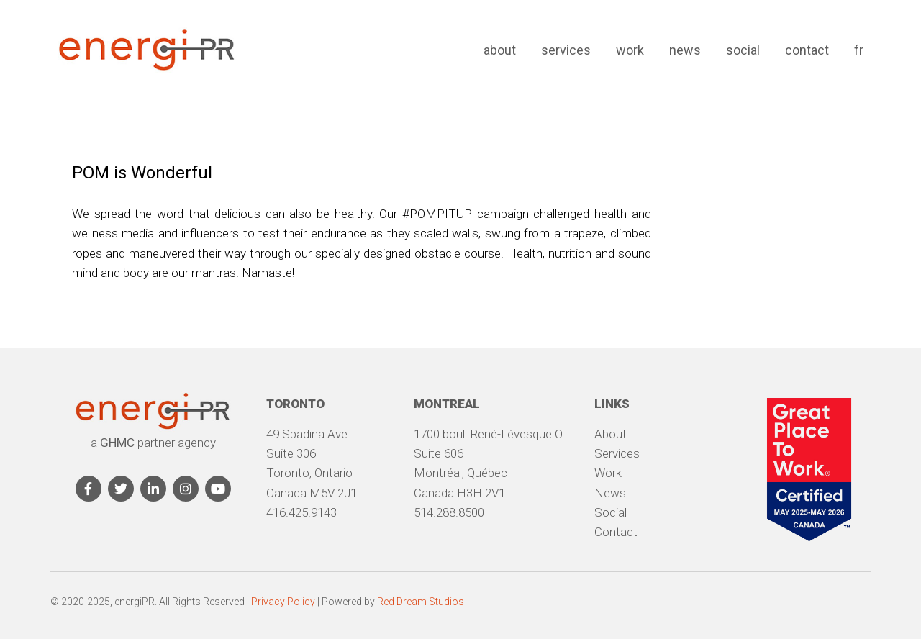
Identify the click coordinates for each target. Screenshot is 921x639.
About (500, 50)
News (685, 50)
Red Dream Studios (420, 601)
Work (630, 50)
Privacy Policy (283, 601)
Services (566, 50)
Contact (807, 50)
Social (743, 50)
